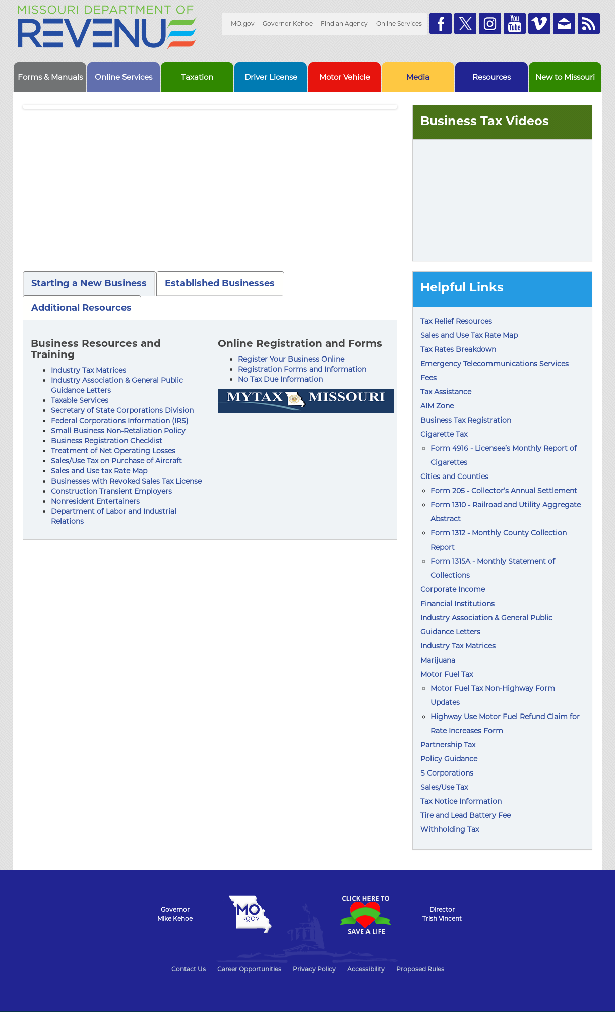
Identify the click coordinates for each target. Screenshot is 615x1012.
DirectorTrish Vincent (442, 914)
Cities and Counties (454, 476)
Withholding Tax (449, 829)
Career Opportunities (249, 969)
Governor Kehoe (288, 23)
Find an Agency (344, 23)
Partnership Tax (447, 744)
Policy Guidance (448, 758)
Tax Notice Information (461, 801)
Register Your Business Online (291, 359)
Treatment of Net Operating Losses (113, 450)
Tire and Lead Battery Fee (465, 815)
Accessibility (366, 969)
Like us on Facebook (440, 23)
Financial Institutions (457, 603)
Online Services (399, 23)
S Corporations (446, 773)
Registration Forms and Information (302, 369)
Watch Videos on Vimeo (539, 23)
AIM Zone (437, 405)
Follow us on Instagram (490, 23)
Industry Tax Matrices (88, 370)
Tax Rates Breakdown (458, 349)
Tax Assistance (445, 391)
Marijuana (437, 660)
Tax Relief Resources (456, 321)
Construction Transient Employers (111, 491)
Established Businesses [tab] (220, 283)
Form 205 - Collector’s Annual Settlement (503, 490)
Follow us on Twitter (465, 23)
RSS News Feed (589, 23)
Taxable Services (79, 400)
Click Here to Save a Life (364, 914)
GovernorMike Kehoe (175, 914)
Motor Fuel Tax (446, 674)
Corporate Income (452, 589)
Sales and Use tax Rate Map (99, 470)
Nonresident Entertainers (95, 501)
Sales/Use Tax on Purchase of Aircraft (116, 460)
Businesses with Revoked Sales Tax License (126, 481)
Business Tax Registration (465, 420)
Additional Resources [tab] (81, 307)
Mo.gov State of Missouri (250, 914)
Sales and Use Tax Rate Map (469, 335)
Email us (564, 23)
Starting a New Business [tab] (89, 283)
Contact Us (188, 969)
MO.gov (243, 23)
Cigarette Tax (443, 434)
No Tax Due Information (280, 379)
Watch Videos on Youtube (515, 23)
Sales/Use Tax (444, 787)
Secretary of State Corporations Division (122, 410)
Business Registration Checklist (106, 440)
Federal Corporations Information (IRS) (120, 420)
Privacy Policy (314, 969)
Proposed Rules (420, 969)
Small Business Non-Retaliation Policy (118, 430)
